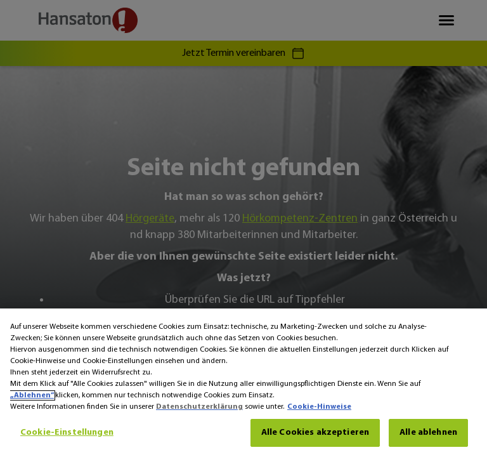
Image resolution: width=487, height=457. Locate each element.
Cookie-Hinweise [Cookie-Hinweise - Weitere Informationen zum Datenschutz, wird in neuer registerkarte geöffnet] (319, 407)
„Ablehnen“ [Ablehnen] (32, 395)
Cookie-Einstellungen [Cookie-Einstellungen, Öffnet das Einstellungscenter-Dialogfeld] (67, 432)
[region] (243, 382)
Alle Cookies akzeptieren (315, 432)
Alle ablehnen (428, 432)
